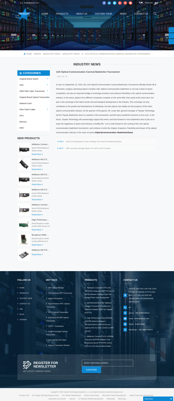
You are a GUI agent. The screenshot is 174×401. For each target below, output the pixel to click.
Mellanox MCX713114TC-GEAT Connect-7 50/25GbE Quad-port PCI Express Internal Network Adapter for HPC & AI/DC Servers (41, 176)
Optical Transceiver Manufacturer (141, 393)
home (45, 14)
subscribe (140, 364)
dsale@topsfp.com (29, 3)
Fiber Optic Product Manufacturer (114, 393)
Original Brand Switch (28, 79)
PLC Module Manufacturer (71, 393)
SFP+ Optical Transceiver (58, 314)
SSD (21, 85)
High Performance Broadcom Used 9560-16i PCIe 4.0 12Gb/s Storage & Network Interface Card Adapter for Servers (41, 221)
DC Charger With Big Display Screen (45, 393)
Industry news (72, 54)
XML (21, 310)
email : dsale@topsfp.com (139, 320)
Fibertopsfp (111, 396)
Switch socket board (91, 393)
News (123, 14)
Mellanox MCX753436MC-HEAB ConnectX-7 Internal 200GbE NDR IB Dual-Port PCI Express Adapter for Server (41, 251)
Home (22, 289)
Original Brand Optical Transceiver (33, 97)
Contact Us (25, 305)
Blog (22, 316)
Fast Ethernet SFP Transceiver (60, 294)
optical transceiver (55, 300)
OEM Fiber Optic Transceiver (31, 91)
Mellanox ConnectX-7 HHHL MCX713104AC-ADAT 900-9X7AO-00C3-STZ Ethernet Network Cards (41, 206)
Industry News (52, 54)
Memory (22, 122)
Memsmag (122, 396)
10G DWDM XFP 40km (57, 341)
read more (37, 156)
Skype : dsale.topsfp (137, 325)
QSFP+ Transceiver (56, 327)
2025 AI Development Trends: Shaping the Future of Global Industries (94, 142)
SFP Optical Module (56, 289)
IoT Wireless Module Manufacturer (90, 396)
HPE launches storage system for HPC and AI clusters (88, 148)
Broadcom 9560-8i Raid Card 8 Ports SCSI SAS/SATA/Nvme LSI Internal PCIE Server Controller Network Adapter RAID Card (41, 236)
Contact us (141, 14)
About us (81, 14)
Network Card (25, 103)
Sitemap (23, 321)
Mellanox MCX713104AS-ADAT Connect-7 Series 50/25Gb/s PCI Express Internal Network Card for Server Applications (41, 191)
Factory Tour (103, 14)
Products (24, 294)
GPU (21, 116)
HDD (21, 128)
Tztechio (72, 396)
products (62, 14)
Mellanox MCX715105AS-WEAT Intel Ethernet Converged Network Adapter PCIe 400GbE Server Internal (41, 161)
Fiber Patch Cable (27, 109)
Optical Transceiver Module (59, 347)
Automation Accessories (57, 396)
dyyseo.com (118, 389)
